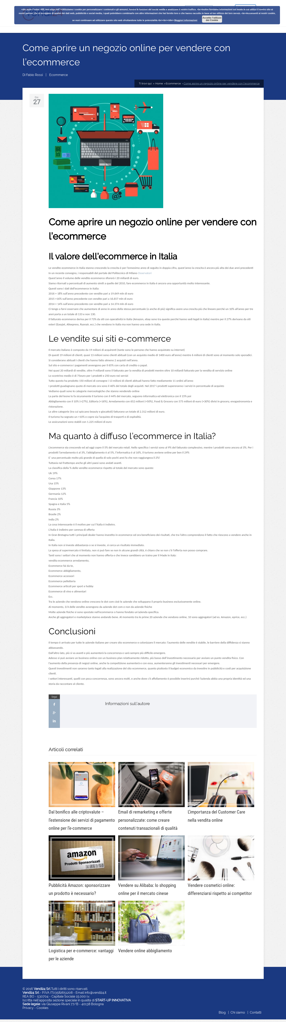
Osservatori (145, 275)
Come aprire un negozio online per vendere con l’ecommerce (222, 86)
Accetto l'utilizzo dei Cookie (212, 19)
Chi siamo (238, 1015)
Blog (222, 1015)
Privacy (28, 1010)
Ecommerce (58, 78)
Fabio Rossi (34, 78)
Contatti (255, 1015)
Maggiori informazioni (185, 20)
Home (159, 86)
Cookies (42, 1010)
